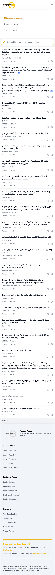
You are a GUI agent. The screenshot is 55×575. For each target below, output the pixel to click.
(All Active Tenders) (13, 19)
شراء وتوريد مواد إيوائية (12, 396)
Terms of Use (8, 527)
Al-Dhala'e (13, 124)
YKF (3, 240)
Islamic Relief (7, 228)
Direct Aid (5, 311)
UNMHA (5, 341)
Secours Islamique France (11, 286)
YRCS (4, 399)
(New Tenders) (11, 25)
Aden (9, 109)
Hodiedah (18, 58)
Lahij (10, 94)
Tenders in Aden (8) (10, 482)
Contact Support (39, 553)
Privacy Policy (8, 531)
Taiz (15, 228)
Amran (10, 182)
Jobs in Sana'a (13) (10, 459)
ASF (3, 109)
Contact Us (7, 518)
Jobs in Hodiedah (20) (11, 451)
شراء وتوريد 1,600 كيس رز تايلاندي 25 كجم (20, 409)
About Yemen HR (9, 523)
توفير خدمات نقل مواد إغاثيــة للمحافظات (20, 350)
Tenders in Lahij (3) (10, 491)
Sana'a (10, 353)
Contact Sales (8, 550)
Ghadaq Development (10, 255)
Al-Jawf (11, 76)
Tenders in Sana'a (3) (11, 487)
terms (18, 568)
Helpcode (5, 298)
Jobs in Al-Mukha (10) (11, 468)
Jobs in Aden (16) (9, 455)
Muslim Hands (7, 152)
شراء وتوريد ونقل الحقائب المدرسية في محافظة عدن (25, 308)
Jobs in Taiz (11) (9, 464)
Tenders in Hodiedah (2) (12, 495)
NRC (4, 167)
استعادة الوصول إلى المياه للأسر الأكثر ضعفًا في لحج (25, 133)
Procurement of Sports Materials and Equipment (24, 295)
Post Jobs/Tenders (10, 514)
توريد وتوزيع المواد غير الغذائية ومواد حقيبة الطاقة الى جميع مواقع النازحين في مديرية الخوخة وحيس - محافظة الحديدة (26, 52)
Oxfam (4, 94)
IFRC (4, 353)
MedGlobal (6, 213)
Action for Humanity (9, 136)
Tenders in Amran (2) (10, 499)
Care (4, 326)
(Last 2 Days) (10, 30)
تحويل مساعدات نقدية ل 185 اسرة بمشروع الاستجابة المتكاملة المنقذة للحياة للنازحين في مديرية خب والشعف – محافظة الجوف (27, 70)
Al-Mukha (13, 341)
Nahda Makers (7, 58)
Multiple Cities (27, 286)
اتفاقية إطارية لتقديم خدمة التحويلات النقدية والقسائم (26, 237)
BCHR (4, 76)
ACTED (4, 124)
